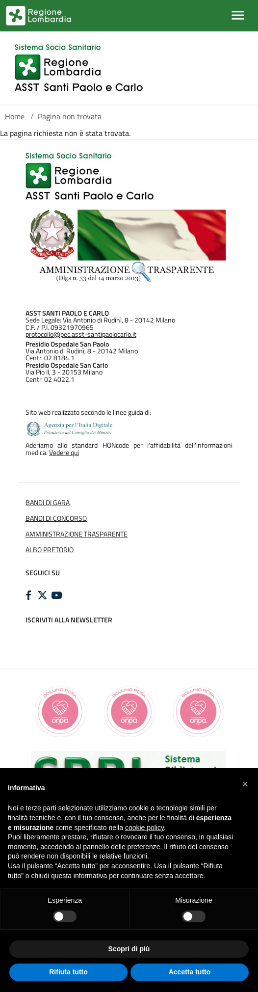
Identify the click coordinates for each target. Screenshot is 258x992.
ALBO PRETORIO (50, 549)
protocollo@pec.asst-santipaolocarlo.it (81, 334)
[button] (245, 784)
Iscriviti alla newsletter (69, 620)
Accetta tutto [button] (190, 972)
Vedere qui (64, 452)
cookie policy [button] (144, 827)
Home (15, 116)
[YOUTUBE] (57, 596)
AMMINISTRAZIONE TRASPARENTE (77, 534)
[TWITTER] (44, 596)
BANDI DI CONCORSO (56, 518)
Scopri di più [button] (129, 949)
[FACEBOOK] (30, 596)
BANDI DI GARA (48, 502)
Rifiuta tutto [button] (68, 972)
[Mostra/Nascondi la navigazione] (238, 15)
